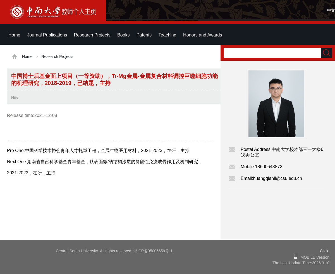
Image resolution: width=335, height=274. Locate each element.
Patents (144, 35)
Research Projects (92, 35)
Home (14, 35)
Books (123, 35)
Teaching (167, 35)
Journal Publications (47, 35)
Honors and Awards (202, 35)
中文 (331, 10)
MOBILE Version (313, 257)
